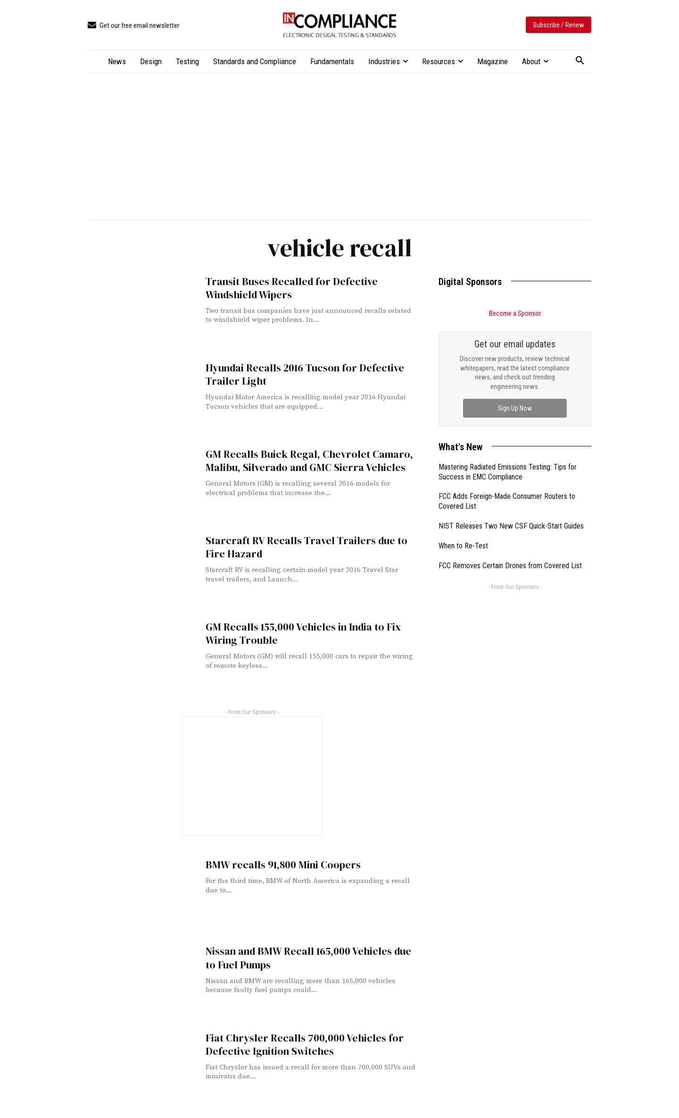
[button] (580, 61)
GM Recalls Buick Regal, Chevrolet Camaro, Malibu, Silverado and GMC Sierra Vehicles (303, 460)
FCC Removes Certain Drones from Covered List (510, 565)
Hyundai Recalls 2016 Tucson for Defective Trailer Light (300, 374)
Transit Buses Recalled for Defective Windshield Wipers (287, 288)
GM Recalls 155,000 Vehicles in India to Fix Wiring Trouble (299, 633)
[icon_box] (133, 26)
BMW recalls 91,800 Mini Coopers (279, 865)
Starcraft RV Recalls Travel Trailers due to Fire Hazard (310, 547)
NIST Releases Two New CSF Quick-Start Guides (511, 525)
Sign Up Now (515, 408)
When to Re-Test (463, 545)
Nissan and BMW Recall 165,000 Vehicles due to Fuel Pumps (310, 957)
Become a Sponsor (515, 313)
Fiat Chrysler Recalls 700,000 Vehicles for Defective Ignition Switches (299, 1044)
